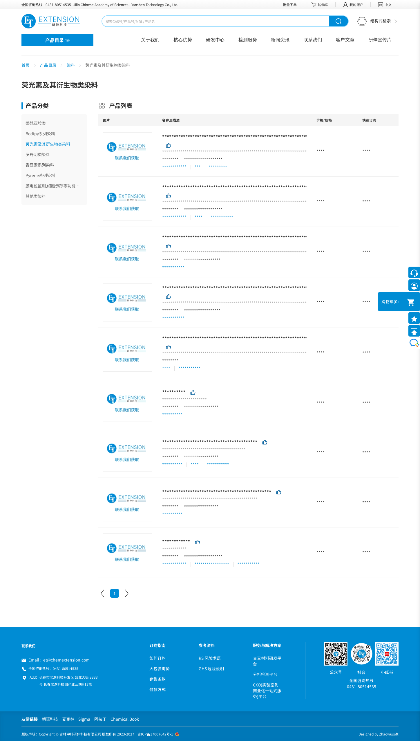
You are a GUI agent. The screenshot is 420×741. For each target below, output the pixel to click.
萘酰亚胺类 (36, 123)
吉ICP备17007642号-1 (155, 733)
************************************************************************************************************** (289, 237)
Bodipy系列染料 (40, 133)
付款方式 (157, 689)
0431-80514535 (58, 4)
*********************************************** (216, 491)
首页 (25, 65)
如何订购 (157, 658)
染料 (71, 65)
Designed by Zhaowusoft (379, 733)
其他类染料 (36, 196)
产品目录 (48, 65)
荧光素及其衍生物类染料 (48, 144)
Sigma (84, 719)
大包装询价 (159, 668)
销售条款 (157, 679)
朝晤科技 (50, 719)
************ (210, 159)
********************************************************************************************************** (285, 338)
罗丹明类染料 (38, 154)
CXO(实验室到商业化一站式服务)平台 (267, 690)
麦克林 (68, 719)
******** (170, 159)
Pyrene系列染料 (40, 175)
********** (173, 391)
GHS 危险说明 (211, 668)
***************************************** (209, 441)
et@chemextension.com (66, 660)
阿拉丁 (100, 719)
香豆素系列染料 (40, 165)
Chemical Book (125, 719)
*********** (209, 260)
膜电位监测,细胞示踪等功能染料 (54, 186)
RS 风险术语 (210, 658)
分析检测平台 (265, 674)
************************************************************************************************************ (287, 186)
